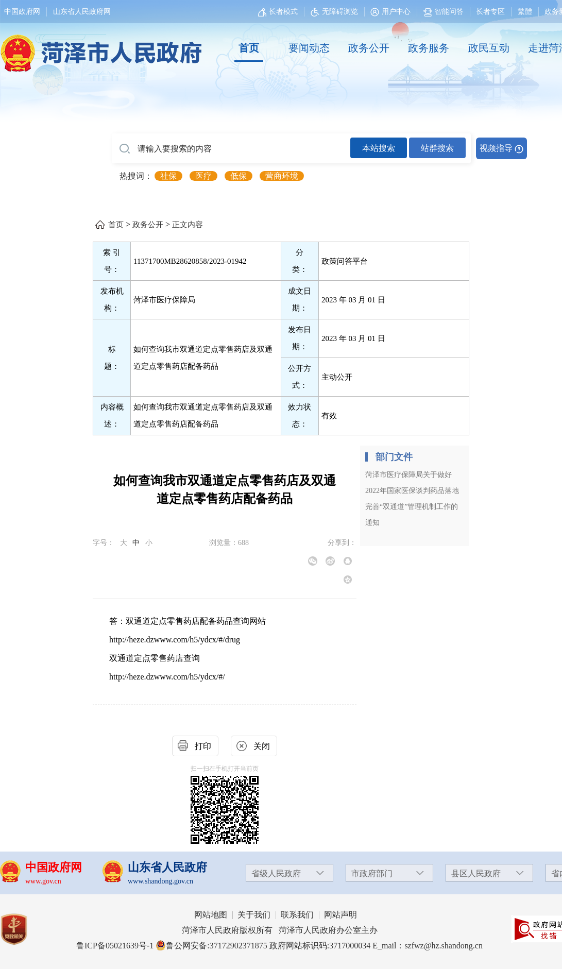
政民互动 (488, 48)
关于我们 (253, 914)
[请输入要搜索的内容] (231, 148)
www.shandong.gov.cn (160, 881)
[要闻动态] (308, 48)
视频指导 (496, 148)
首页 (249, 48)
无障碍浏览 (334, 11)
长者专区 (490, 11)
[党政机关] (24, 929)
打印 (203, 746)
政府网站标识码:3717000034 (319, 945)
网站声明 (340, 914)
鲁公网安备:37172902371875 (211, 945)
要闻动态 (309, 48)
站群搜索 (437, 148)
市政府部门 (372, 873)
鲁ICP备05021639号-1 (115, 945)
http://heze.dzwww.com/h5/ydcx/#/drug (174, 639)
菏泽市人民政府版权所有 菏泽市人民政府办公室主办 (280, 930)
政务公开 (368, 48)
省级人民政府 (276, 873)
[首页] (249, 48)
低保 (238, 176)
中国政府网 (22, 11)
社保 (168, 176)
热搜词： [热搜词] (136, 176)
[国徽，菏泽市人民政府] (99, 47)
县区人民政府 (476, 873)
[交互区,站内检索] (319, 148)
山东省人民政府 (167, 867)
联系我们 (297, 914)
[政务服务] (428, 48)
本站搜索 (378, 148)
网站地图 (210, 914)
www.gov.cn (43, 881)
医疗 (203, 176)
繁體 (525, 11)
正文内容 (187, 224)
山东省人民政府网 (82, 11)
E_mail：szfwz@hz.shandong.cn (427, 945)
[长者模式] (279, 11)
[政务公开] (369, 48)
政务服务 (428, 48)
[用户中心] (391, 11)
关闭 (261, 746)
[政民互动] (489, 48)
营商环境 (281, 176)
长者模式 (283, 11)
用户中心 (396, 11)
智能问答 (443, 11)
